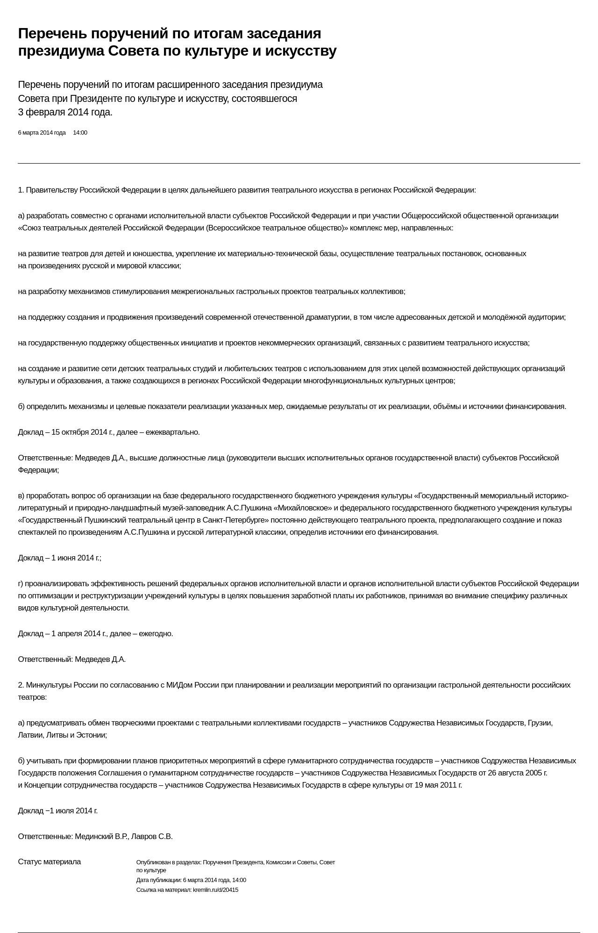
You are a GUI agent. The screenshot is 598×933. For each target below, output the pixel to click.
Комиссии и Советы (291, 862)
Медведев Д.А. (100, 457)
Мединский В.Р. (101, 836)
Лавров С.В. (152, 836)
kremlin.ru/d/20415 (215, 889)
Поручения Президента (233, 862)
